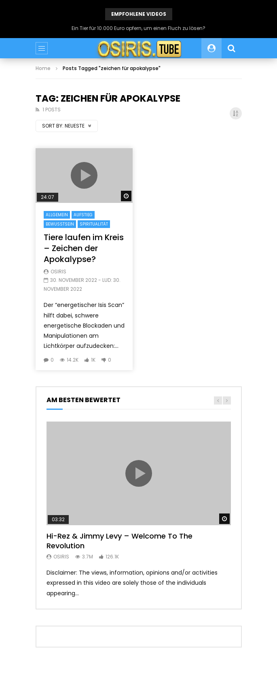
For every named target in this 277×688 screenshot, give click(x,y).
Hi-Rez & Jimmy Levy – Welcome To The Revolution (119, 541)
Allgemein (57, 215)
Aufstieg (83, 215)
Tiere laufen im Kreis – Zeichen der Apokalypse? (84, 248)
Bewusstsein (60, 224)
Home (43, 68)
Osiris (58, 271)
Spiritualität (94, 224)
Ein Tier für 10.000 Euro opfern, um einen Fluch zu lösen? (138, 28)
